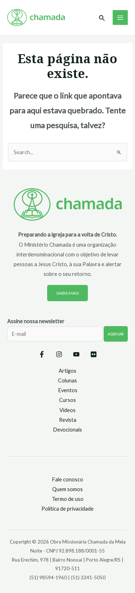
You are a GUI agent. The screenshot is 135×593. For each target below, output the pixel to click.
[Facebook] (42, 354)
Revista (67, 420)
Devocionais (67, 430)
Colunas (67, 380)
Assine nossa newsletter (67, 334)
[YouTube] (76, 354)
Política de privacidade (67, 509)
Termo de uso (68, 499)
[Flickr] (93, 354)
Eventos (67, 390)
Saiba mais (67, 293)
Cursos (67, 400)
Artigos (67, 371)
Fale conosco (67, 479)
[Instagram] (59, 354)
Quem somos (67, 489)
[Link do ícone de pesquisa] (102, 18)
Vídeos (67, 410)
